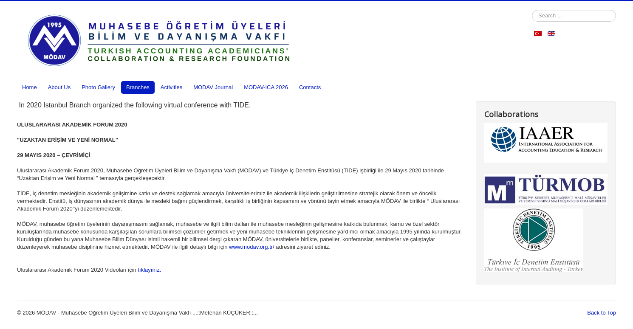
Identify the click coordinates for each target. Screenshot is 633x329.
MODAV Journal (213, 87)
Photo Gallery (98, 87)
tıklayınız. (149, 270)
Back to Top (601, 312)
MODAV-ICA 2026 (266, 87)
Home (29, 87)
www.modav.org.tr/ (251, 247)
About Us (59, 87)
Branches (138, 87)
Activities (171, 87)
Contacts (310, 87)
